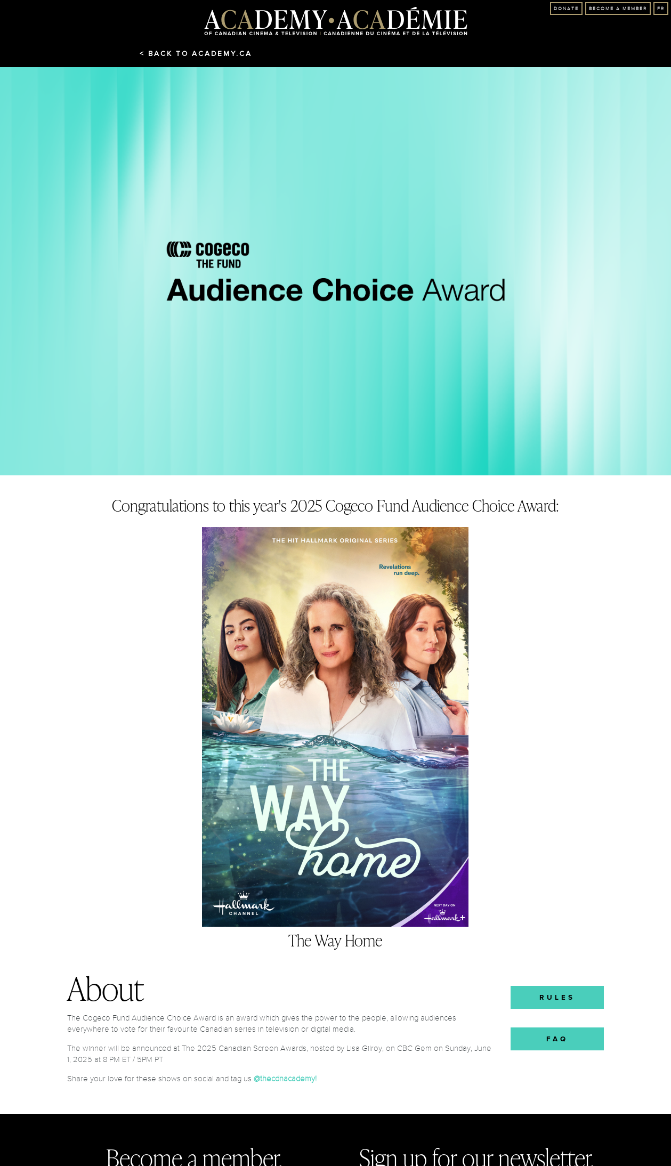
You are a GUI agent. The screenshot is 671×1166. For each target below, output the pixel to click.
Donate (566, 8)
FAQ (557, 1039)
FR (661, 8)
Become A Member (618, 8)
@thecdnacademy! (285, 1078)
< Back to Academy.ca (196, 54)
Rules (557, 997)
